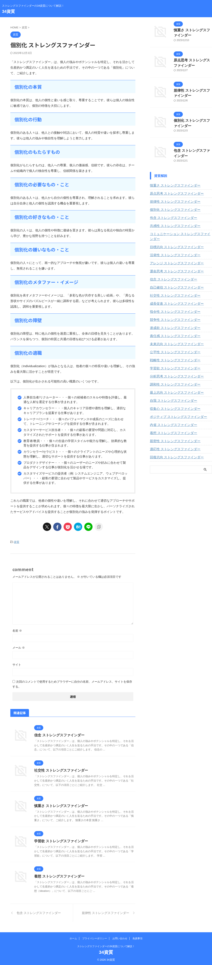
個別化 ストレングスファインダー (172, 205)
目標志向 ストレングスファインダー (173, 237)
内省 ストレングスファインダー (170, 415)
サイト (16, 664)
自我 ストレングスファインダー (170, 391)
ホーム (73, 937)
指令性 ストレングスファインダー (172, 302)
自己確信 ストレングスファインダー (173, 278)
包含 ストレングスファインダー (170, 213)
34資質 (8, 11)
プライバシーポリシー (94, 937)
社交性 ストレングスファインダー (59, 770)
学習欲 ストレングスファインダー (59, 840)
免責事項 (137, 937)
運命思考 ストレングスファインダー (173, 261)
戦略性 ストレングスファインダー (172, 350)
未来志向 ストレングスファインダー (173, 334)
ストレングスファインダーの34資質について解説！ (106, 945)
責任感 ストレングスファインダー (172, 326)
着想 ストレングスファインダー (57, 876)
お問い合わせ (119, 937)
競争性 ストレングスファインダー (172, 310)
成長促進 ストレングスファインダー (173, 294)
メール (18, 647)
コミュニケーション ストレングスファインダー (181, 229)
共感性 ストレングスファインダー (172, 221)
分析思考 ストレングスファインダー (173, 367)
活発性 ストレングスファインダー (172, 245)
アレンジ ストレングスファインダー (173, 253)
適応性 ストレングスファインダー (172, 439)
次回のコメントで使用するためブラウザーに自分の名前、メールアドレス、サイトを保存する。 (72, 683)
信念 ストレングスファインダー (57, 734)
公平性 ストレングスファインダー (172, 342)
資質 (16, 541)
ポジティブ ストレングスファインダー (175, 407)
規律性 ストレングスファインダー (172, 197)
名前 (17, 630)
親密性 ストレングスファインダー (172, 431)
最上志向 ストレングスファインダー (173, 383)
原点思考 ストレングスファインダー (173, 189)
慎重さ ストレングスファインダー (59, 805)
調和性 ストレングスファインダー (172, 375)
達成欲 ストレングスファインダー (172, 318)
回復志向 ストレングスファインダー (173, 447)
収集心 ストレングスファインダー (172, 399)
